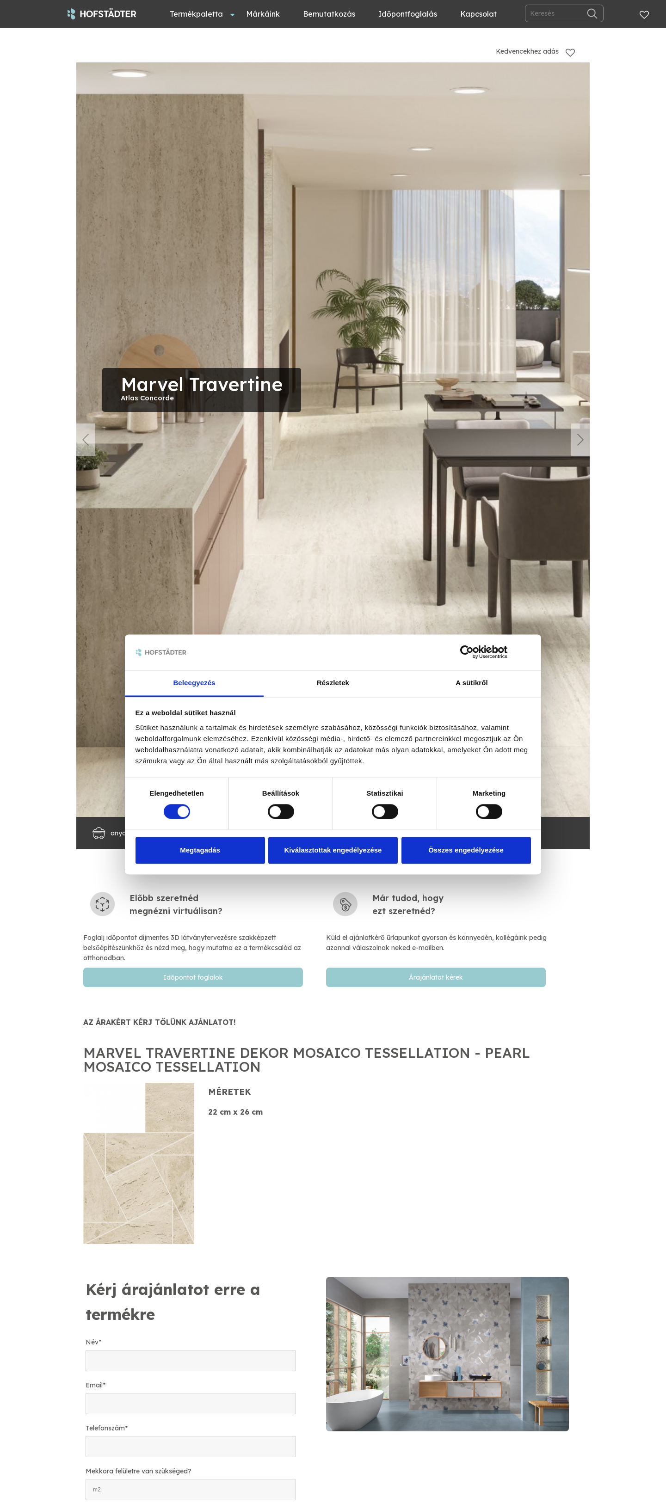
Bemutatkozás (329, 13)
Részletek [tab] (333, 683)
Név (93, 1342)
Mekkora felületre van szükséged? (138, 1471)
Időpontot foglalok (193, 977)
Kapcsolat (478, 13)
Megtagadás (200, 850)
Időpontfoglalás (407, 13)
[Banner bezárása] (527, 652)
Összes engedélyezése (466, 850)
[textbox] (197, 927)
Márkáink (263, 13)
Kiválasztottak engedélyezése (333, 850)
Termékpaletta (196, 13)
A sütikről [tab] (472, 683)
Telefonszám (107, 1428)
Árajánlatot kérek (436, 977)
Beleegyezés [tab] (194, 683)
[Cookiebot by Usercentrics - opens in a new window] (466, 652)
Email (95, 1385)
